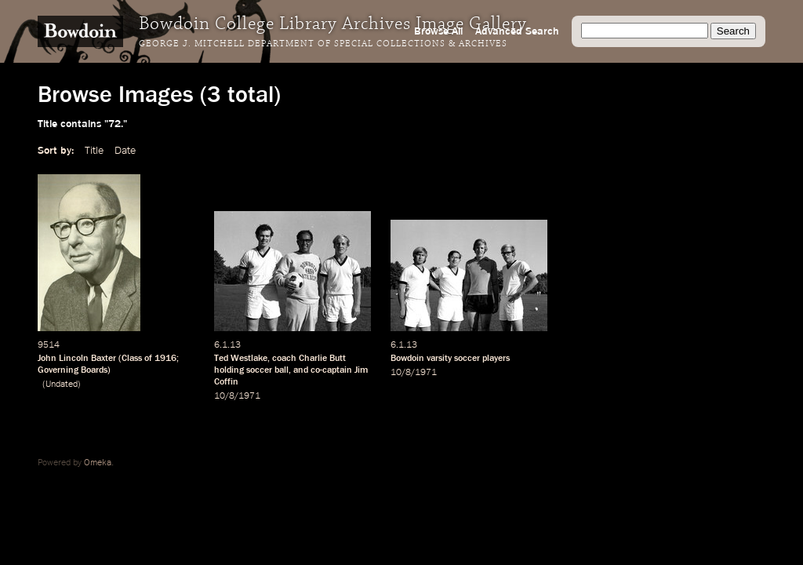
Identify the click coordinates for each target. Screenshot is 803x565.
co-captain (331, 370)
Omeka (97, 463)
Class (132, 358)
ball (281, 370)
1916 (165, 358)
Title (94, 150)
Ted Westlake (240, 358)
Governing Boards (72, 370)
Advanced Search (517, 31)
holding (229, 370)
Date (125, 150)
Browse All (438, 31)
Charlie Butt (322, 358)
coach (284, 358)
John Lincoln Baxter (77, 358)
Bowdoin (407, 358)
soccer (259, 370)
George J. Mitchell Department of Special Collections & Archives (323, 43)
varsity (439, 358)
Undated (61, 384)
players (496, 358)
